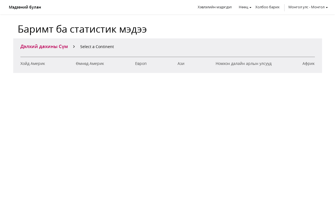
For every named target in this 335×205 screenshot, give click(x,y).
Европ (141, 63)
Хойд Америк (32, 63)
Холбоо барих (267, 6)
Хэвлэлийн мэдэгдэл (215, 6)
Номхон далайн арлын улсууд (244, 63)
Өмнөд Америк (90, 63)
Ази (181, 63)
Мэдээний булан (25, 7)
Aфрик (308, 63)
